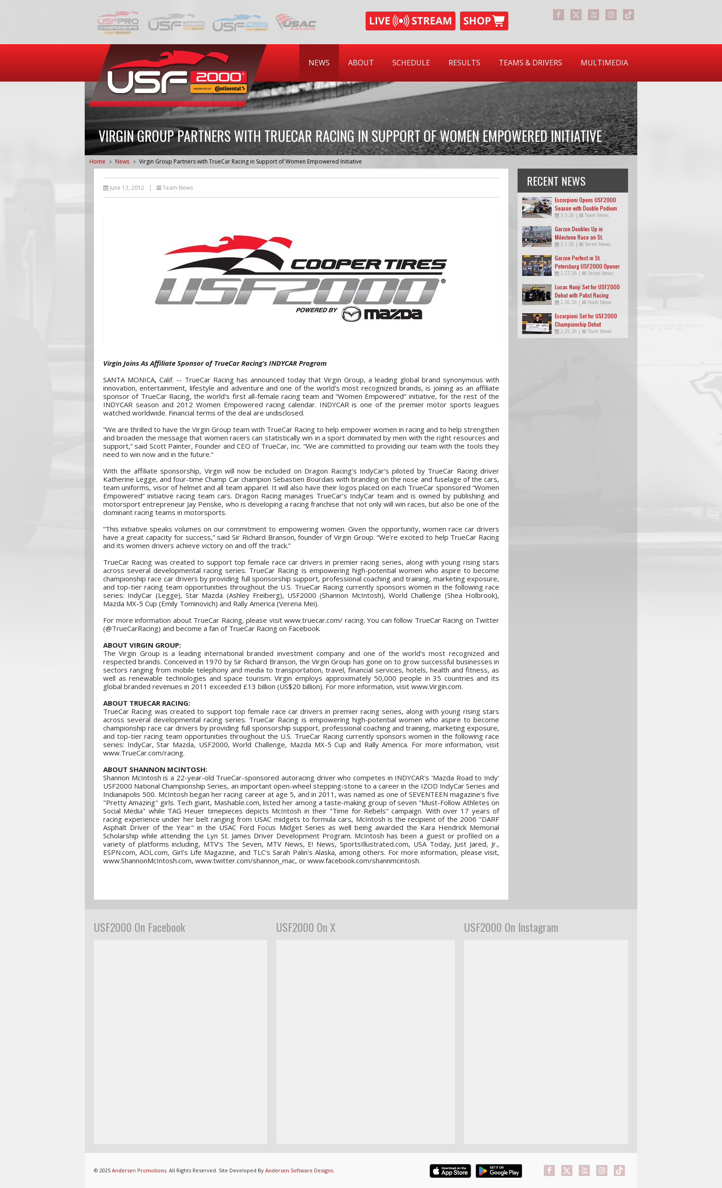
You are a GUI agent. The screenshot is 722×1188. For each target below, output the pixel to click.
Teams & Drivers (530, 63)
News (319, 63)
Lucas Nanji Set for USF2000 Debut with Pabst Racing (587, 291)
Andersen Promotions (139, 1170)
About (361, 63)
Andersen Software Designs (299, 1170)
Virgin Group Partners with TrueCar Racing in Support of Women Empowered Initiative (250, 161)
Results (464, 63)
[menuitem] (319, 63)
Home (97, 161)
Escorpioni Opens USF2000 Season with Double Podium (586, 204)
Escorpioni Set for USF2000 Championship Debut (586, 320)
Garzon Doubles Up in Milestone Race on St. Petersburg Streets (579, 237)
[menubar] (468, 63)
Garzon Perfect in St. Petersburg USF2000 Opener (587, 262)
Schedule (411, 63)
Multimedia (604, 63)
